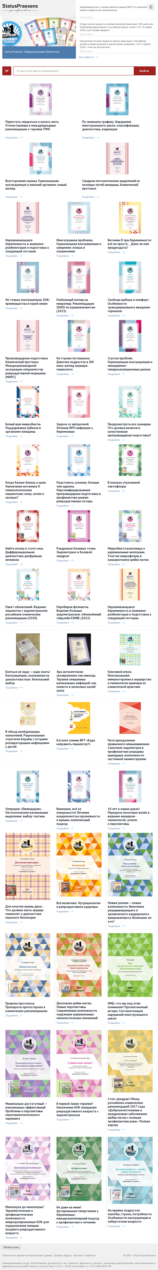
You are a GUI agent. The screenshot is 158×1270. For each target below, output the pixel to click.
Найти (144, 71)
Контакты (79, 1255)
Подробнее (13, 137)
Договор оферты (63, 1255)
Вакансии (90, 1255)
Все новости (88, 57)
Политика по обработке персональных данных (27, 1255)
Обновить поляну (11, 1247)
